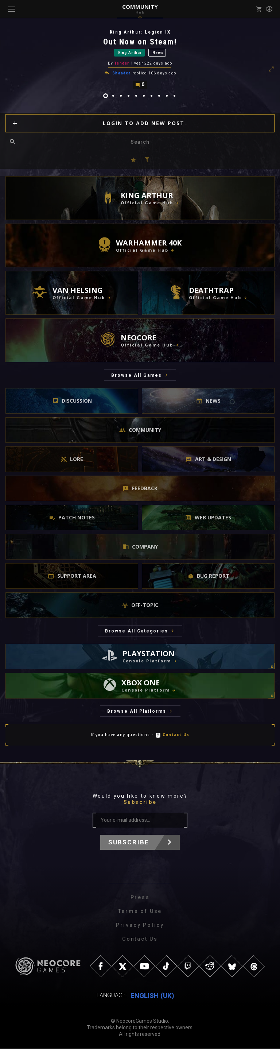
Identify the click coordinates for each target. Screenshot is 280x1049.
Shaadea (121, 74)
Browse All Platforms (136, 712)
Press (140, 898)
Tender (121, 64)
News (157, 53)
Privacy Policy (140, 926)
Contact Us (176, 735)
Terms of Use (140, 912)
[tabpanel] (140, 59)
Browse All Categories (136, 631)
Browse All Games (136, 376)
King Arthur (130, 53)
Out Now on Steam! (140, 41)
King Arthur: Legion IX (140, 32)
